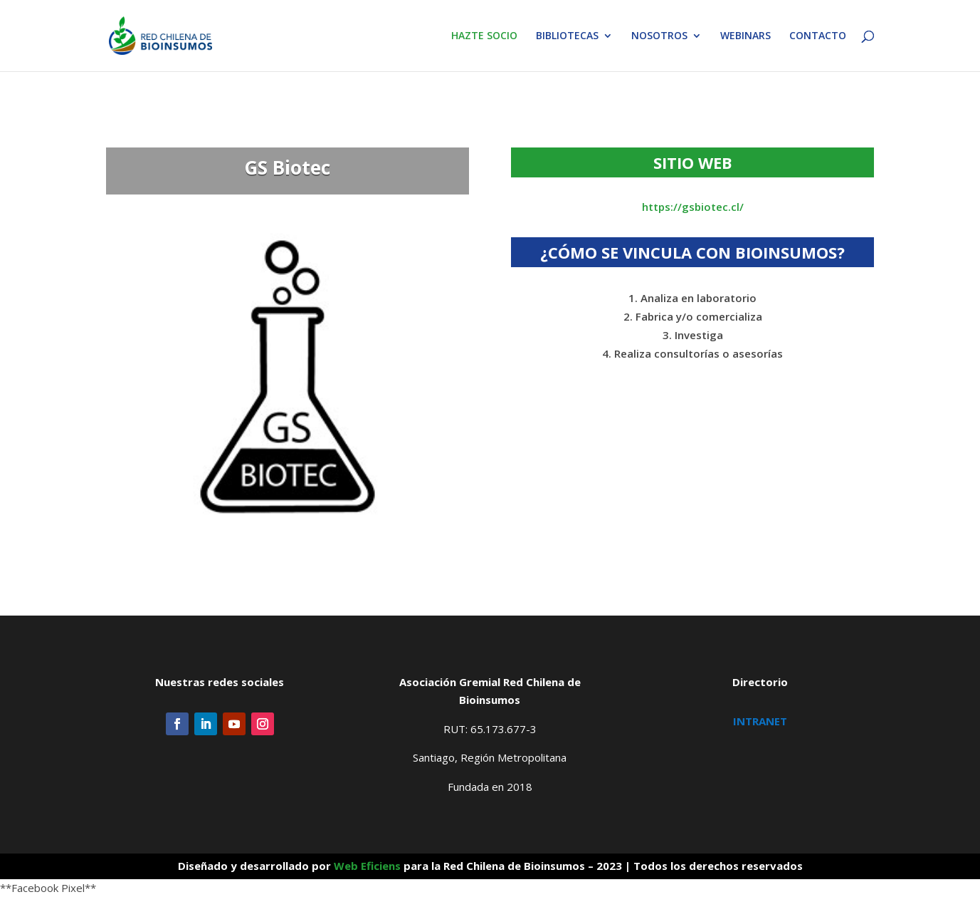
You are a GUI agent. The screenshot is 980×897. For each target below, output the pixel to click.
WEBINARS (745, 36)
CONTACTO (817, 36)
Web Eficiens (367, 866)
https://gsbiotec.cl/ (693, 206)
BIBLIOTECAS (567, 36)
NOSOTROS (659, 36)
